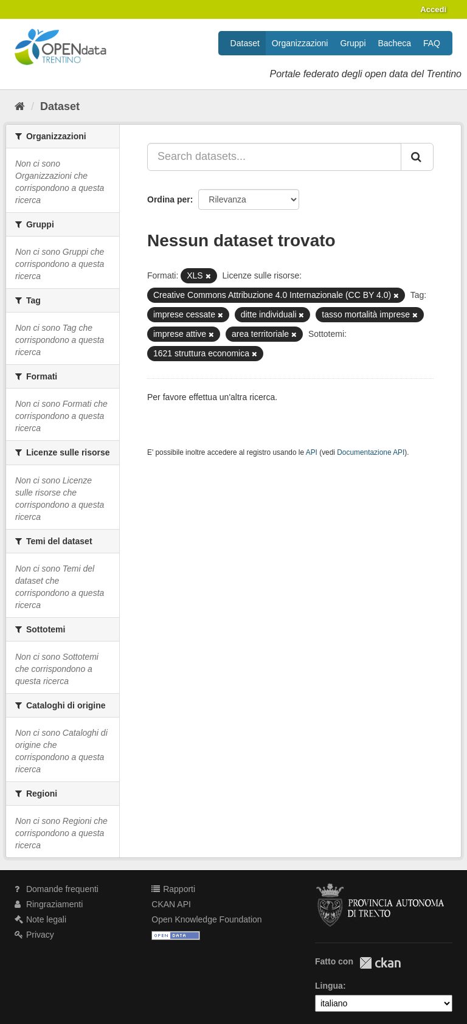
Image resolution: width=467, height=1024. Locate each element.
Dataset (245, 43)
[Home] (20, 106)
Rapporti (173, 889)
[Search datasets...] (274, 157)
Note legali (40, 919)
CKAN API (171, 904)
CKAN (380, 963)
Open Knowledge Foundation (206, 919)
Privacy (34, 934)
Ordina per (168, 199)
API (311, 452)
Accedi (433, 9)
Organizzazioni (300, 43)
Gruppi (352, 43)
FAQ (431, 43)
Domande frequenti (57, 889)
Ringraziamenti (49, 904)
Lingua (329, 986)
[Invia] (417, 157)
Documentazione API (370, 452)
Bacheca (394, 43)
